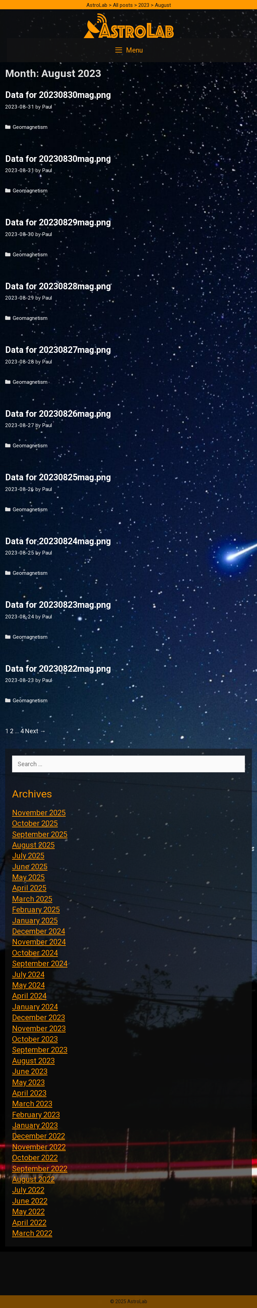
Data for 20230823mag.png (58, 605)
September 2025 (39, 834)
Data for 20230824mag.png (58, 541)
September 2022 (39, 1168)
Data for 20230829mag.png (58, 222)
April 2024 (29, 996)
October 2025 (35, 823)
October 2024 (35, 953)
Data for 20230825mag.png (58, 477)
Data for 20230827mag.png (58, 350)
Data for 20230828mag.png (58, 286)
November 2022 (39, 1147)
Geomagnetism (30, 127)
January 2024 (35, 1007)
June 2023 (29, 1071)
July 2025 (28, 855)
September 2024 (39, 963)
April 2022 (29, 1222)
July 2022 (28, 1190)
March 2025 (32, 899)
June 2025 (29, 866)
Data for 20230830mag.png (58, 95)
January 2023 (35, 1125)
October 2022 (35, 1157)
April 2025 (29, 888)
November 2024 (39, 942)
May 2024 (28, 985)
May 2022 (28, 1211)
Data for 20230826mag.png (58, 414)
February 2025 (36, 909)
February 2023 (36, 1114)
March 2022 (32, 1233)
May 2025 (28, 877)
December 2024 (38, 931)
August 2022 (33, 1179)
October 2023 (35, 1039)
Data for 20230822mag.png (58, 669)
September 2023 (39, 1050)
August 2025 (33, 845)
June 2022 (29, 1201)
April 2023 (29, 1093)
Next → (35, 731)
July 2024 (28, 974)
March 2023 (32, 1103)
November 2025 (39, 812)
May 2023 (28, 1082)
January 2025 (35, 920)
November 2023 (39, 1028)
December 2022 (38, 1136)
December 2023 (38, 1017)
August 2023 (33, 1061)
